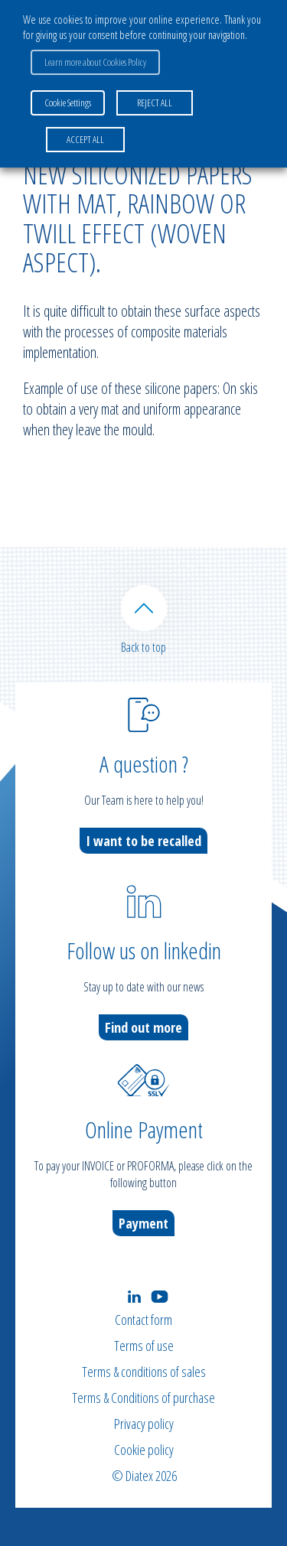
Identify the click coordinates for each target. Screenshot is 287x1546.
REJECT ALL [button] (154, 102)
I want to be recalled (143, 841)
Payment (143, 1223)
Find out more (143, 1027)
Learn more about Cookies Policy (95, 62)
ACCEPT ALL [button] (85, 139)
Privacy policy (144, 1423)
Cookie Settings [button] (67, 102)
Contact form (143, 1319)
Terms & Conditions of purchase (143, 1397)
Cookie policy (144, 1449)
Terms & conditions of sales (144, 1371)
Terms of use (144, 1345)
